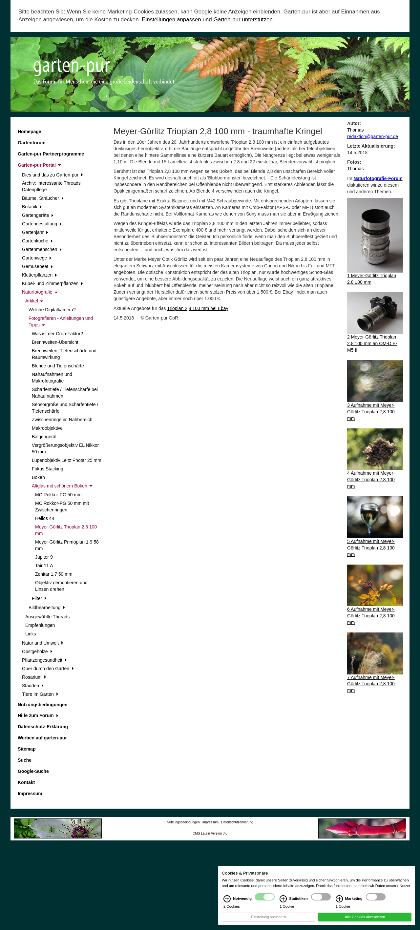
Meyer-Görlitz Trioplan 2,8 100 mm (66, 530)
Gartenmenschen (42, 249)
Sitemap (26, 749)
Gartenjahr (35, 232)
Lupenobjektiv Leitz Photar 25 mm (66, 460)
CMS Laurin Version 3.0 (210, 833)
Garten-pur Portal (39, 165)
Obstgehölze (37, 651)
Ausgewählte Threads (47, 616)
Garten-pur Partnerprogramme (51, 153)
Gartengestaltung (42, 223)
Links (30, 633)
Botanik (32, 206)
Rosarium (34, 677)
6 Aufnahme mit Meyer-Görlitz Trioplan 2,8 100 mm (371, 616)
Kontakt (26, 782)
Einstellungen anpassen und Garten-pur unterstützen (207, 19)
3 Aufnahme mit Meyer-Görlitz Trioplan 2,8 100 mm (371, 412)
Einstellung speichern (268, 924)
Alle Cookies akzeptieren (365, 924)
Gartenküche (37, 240)
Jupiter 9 (44, 557)
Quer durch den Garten (48, 668)
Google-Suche (33, 771)
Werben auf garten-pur (42, 737)
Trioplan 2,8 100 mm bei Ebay (197, 308)
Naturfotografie (40, 292)
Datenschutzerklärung (237, 822)
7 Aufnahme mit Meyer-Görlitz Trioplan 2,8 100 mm (371, 684)
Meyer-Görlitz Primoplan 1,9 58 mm (67, 545)
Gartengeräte (37, 215)
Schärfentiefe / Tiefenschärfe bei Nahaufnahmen (65, 393)
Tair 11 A (44, 565)
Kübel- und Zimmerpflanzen (52, 283)
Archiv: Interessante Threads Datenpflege (51, 186)
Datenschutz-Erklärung (43, 726)
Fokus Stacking (47, 468)
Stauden (33, 685)
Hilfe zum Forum (38, 715)
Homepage (29, 131)
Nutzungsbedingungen (43, 704)
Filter (39, 598)
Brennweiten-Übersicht (55, 342)
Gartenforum (32, 142)
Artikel (34, 300)
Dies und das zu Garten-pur (52, 174)
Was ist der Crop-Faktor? (57, 333)
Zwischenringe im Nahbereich (62, 419)
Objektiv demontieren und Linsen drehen (61, 586)
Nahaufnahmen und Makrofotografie (52, 377)
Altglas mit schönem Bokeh (62, 485)
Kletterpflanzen (39, 275)
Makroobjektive (47, 428)
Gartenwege (37, 257)
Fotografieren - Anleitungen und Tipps (61, 321)
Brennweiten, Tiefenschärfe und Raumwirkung (64, 354)
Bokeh (38, 477)
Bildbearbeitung (47, 607)
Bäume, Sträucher (43, 198)
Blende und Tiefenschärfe (58, 365)
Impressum (30, 793)
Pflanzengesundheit (44, 660)
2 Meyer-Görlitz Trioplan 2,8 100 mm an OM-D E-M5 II (372, 343)
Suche (25, 760)
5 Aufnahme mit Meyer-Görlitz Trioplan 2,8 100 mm (371, 548)
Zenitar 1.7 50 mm (54, 574)
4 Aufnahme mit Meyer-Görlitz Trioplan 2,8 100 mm (371, 479)
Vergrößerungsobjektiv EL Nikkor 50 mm (65, 448)
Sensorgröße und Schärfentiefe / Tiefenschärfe (65, 408)
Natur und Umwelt (42, 643)
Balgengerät (44, 436)
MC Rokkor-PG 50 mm (58, 494)
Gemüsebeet (37, 266)
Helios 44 (44, 518)
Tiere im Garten (40, 694)
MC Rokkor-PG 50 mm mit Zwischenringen (62, 506)
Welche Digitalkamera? (52, 309)
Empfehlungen (40, 625)
